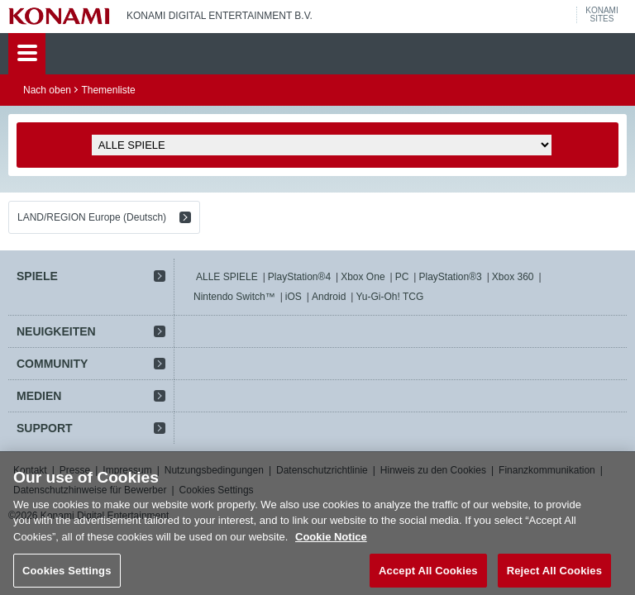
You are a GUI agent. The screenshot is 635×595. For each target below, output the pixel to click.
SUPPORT (45, 428)
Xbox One (362, 277)
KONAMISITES (601, 15)
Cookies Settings (67, 576)
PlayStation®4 (299, 277)
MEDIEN (39, 395)
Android (329, 296)
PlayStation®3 (449, 277)
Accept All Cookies (428, 576)
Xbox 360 (513, 277)
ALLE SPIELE (227, 277)
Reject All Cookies (554, 576)
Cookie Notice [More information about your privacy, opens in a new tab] (331, 542)
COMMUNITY (52, 363)
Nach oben (47, 90)
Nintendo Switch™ (234, 296)
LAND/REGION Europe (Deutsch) (91, 217)
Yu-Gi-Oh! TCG (389, 296)
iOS (293, 296)
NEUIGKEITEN (56, 331)
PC (402, 277)
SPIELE (37, 276)
